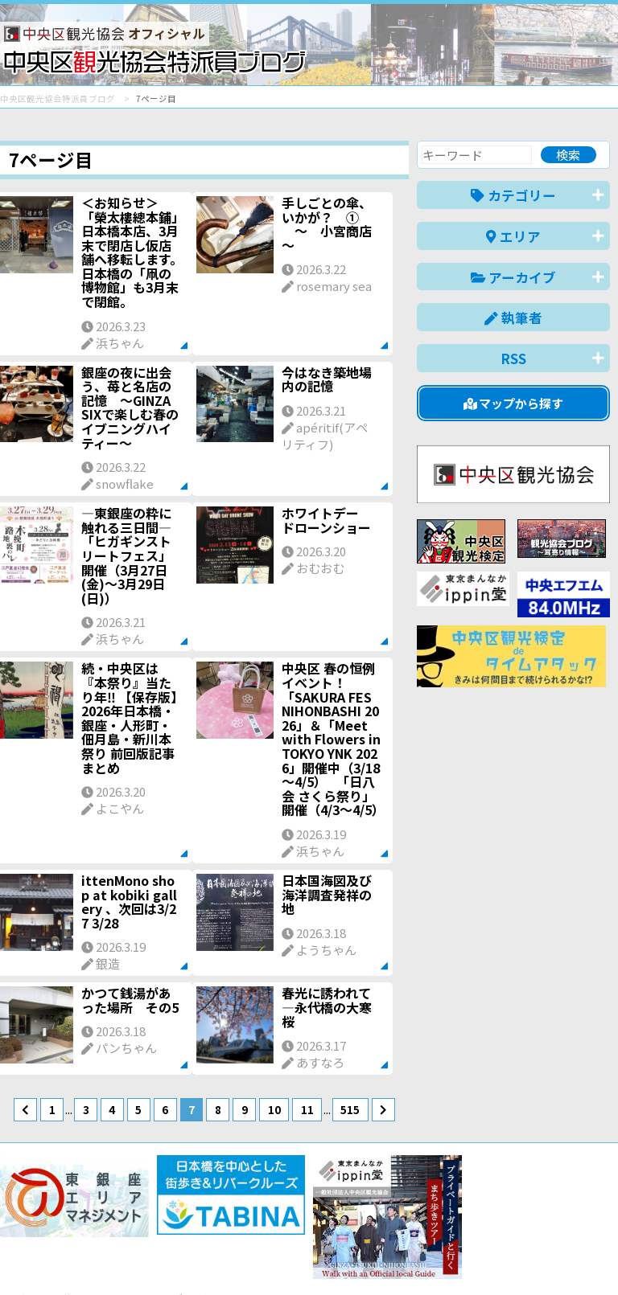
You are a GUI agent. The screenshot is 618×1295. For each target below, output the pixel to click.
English (388, 1257)
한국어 (592, 1257)
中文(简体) (454, 1257)
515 (350, 1109)
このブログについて (194, 1224)
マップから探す (514, 403)
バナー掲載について (61, 1224)
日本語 (332, 1257)
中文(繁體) (528, 1257)
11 (307, 1109)
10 (274, 1109)
